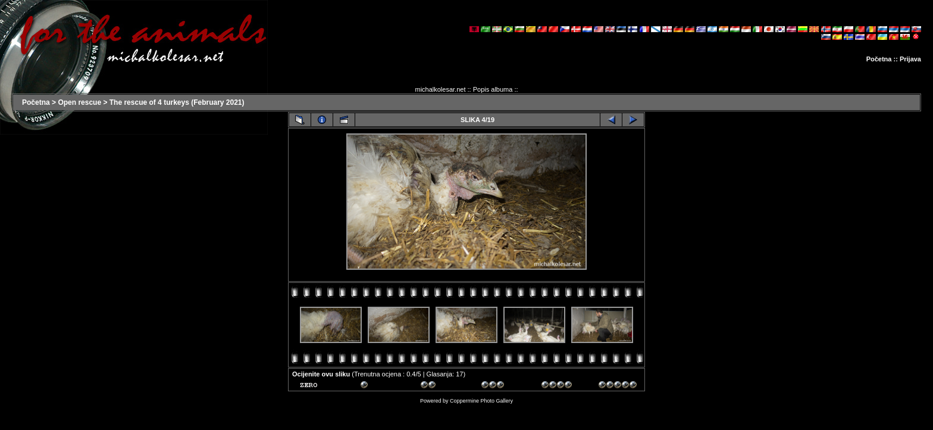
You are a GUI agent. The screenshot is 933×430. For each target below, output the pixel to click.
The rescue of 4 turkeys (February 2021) (177, 102)
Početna (879, 59)
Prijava (910, 59)
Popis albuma (493, 89)
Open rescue (79, 102)
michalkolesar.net (440, 89)
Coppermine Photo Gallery (481, 401)
